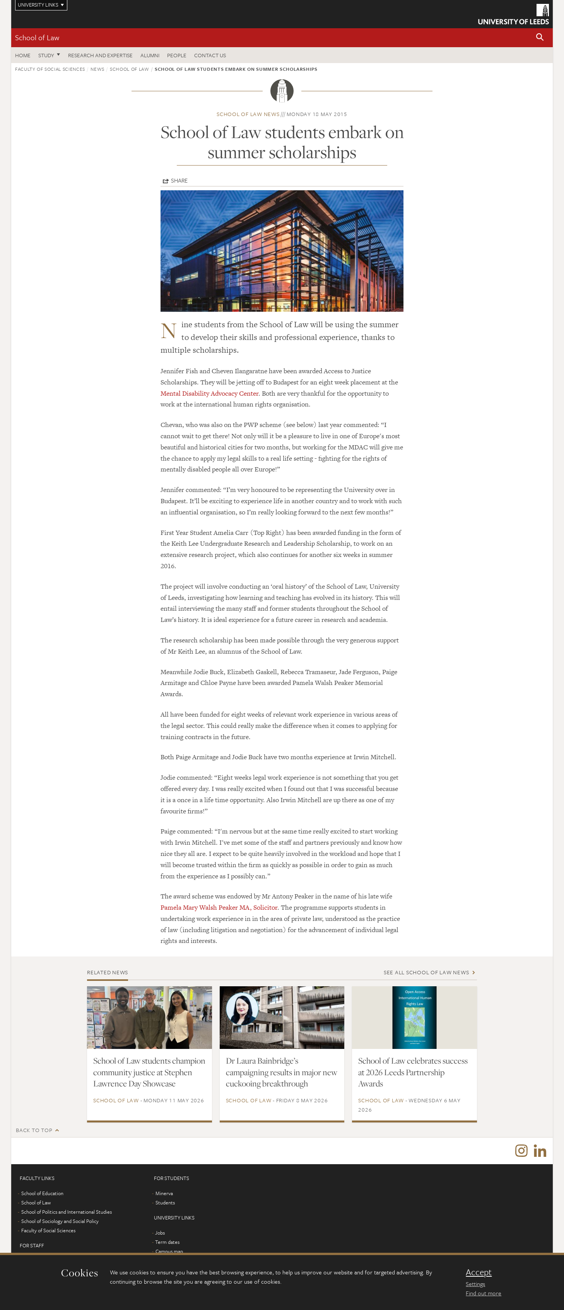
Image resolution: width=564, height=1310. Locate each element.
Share (179, 180)
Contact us (210, 55)
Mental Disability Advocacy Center (209, 393)
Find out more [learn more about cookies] (483, 1293)
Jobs (160, 1233)
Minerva (164, 1193)
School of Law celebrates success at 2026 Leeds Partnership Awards (413, 1072)
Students (165, 1203)
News (97, 68)
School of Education (42, 1193)
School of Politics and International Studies (66, 1212)
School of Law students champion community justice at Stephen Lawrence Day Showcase (149, 1072)
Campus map (169, 1251)
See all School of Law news (426, 972)
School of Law (37, 37)
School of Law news (248, 114)
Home (23, 55)
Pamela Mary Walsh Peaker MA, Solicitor (219, 907)
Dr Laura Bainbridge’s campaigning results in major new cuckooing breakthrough (281, 1072)
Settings (475, 1283)
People (176, 55)
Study (46, 55)
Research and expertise (100, 55)
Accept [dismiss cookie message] (479, 1272)
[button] (540, 38)
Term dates (167, 1242)
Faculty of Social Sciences (50, 68)
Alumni (149, 55)
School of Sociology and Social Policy (60, 1221)
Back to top (34, 1130)
